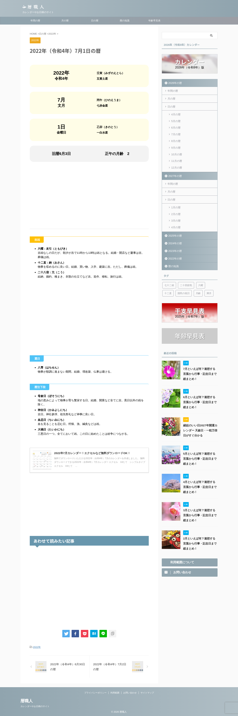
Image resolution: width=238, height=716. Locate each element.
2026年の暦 (174, 82)
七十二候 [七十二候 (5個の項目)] (169, 274)
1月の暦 (176, 199)
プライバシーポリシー (95, 692)
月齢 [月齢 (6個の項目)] (198, 282)
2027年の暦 (174, 168)
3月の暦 (176, 211)
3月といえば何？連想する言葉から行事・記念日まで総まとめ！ (200, 504)
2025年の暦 (174, 225)
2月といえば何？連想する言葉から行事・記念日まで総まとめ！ (200, 532)
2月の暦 (176, 205)
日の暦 (94, 20)
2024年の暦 (174, 232)
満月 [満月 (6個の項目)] (209, 282)
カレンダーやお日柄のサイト (34, 706)
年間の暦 (35, 20)
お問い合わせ (130, 692)
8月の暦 (176, 137)
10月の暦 (176, 149)
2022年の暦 (174, 247)
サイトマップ (147, 692)
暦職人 (26, 700)
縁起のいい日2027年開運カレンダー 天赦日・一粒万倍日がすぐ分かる (199, 419)
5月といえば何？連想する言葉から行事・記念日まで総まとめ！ (200, 448)
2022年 (37, 647)
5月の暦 (176, 119)
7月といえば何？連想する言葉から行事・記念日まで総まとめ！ (200, 363)
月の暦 (65, 20)
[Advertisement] (89, 195)
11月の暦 (176, 155)
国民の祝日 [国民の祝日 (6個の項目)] (184, 282)
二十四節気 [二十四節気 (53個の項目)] (186, 274)
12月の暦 (176, 161)
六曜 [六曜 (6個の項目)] (200, 274)
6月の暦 (176, 125)
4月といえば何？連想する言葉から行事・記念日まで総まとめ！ (200, 476)
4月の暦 (176, 113)
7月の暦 (176, 131)
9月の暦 (176, 143)
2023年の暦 (174, 240)
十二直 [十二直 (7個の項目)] (168, 282)
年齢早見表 (154, 20)
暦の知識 (124, 20)
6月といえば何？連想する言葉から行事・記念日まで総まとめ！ (200, 391)
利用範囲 (114, 692)
